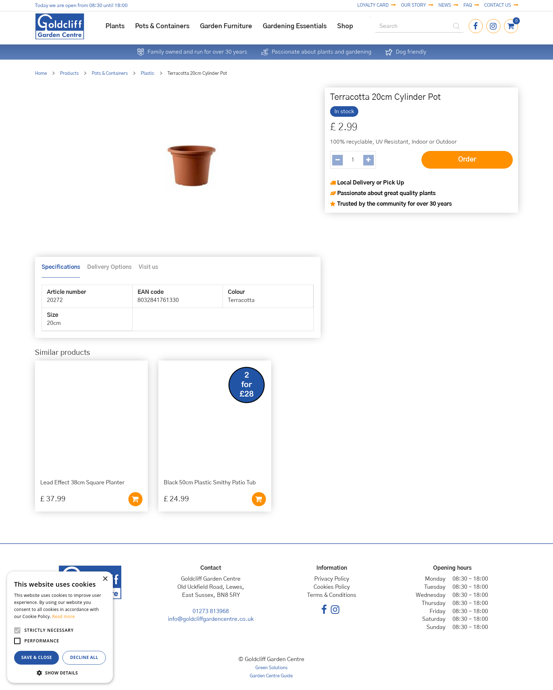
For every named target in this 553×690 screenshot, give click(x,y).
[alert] (60, 627)
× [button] (105, 579)
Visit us (148, 267)
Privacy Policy (331, 579)
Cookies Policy (332, 587)
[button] (60, 672)
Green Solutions (271, 668)
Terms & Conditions (331, 595)
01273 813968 (211, 611)
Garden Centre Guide (271, 676)
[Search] (419, 26)
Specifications (61, 267)
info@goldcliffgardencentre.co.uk (211, 619)
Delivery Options (109, 267)
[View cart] (511, 26)
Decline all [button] (84, 657)
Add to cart (135, 499)
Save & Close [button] (36, 657)
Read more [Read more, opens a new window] (63, 616)
